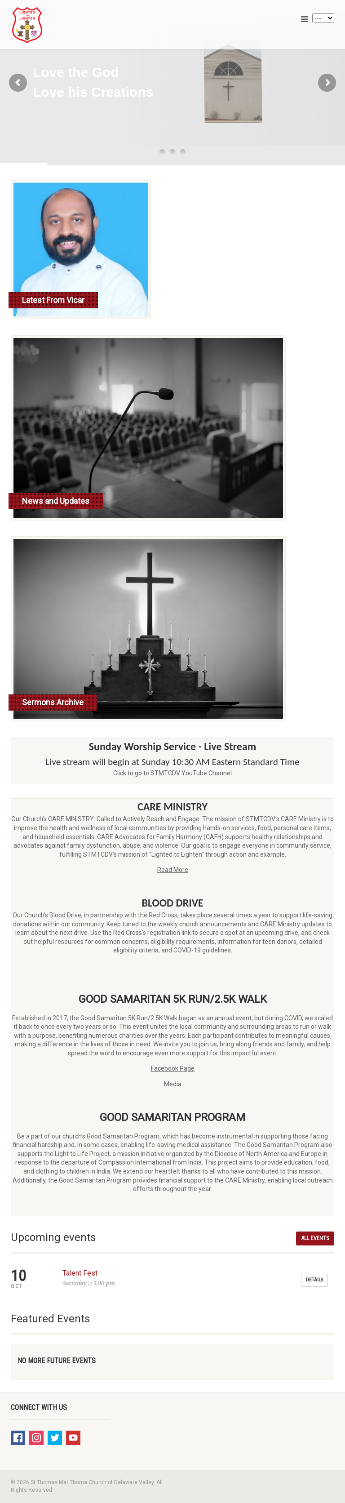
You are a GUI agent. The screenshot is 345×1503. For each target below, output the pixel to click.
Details (314, 1280)
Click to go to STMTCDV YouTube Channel (172, 773)
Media (172, 1084)
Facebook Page (173, 1068)
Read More (172, 869)
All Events (315, 1238)
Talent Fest (79, 1273)
